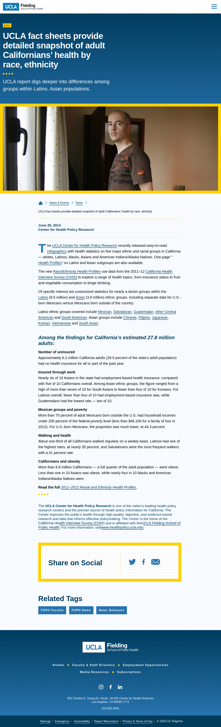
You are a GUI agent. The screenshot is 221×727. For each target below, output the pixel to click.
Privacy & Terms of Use (138, 721)
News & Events (59, 202)
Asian (80, 297)
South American (74, 317)
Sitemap (45, 721)
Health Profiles (50, 263)
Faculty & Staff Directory (93, 665)
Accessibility (82, 721)
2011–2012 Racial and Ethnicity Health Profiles (98, 487)
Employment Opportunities (146, 665)
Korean (44, 323)
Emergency (62, 721)
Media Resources (94, 672)
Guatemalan (143, 312)
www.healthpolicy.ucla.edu (122, 527)
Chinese (129, 317)
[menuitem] (135, 562)
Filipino (144, 317)
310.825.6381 (110, 708)
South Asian (88, 323)
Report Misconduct (106, 721)
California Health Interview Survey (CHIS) (71, 523)
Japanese (160, 317)
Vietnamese (61, 323)
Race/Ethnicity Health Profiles (77, 271)
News (79, 202)
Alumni (58, 665)
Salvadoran (122, 312)
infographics (57, 251)
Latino (43, 297)
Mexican (104, 312)
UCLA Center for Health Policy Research (84, 245)
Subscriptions (129, 672)
